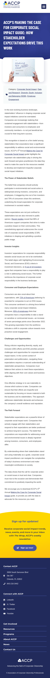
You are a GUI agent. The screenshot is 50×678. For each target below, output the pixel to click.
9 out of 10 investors (33, 267)
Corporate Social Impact (27, 89)
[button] (43, 6)
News (6, 644)
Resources (9, 629)
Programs (8, 634)
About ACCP (10, 639)
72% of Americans (27, 298)
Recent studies (18, 219)
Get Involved (10, 624)
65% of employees (20, 311)
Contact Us (9, 649)
